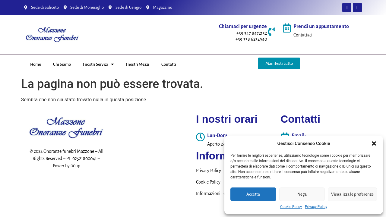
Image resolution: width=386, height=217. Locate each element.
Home (35, 64)
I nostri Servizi (98, 64)
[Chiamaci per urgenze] (271, 31)
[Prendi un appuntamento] (286, 28)
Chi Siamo (62, 64)
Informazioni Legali (214, 193)
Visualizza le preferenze (352, 194)
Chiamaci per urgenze (243, 26)
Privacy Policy (316, 207)
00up (75, 165)
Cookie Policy (291, 207)
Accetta (253, 194)
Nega (302, 194)
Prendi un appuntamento (321, 26)
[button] (374, 143)
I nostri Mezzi (137, 64)
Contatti (168, 64)
